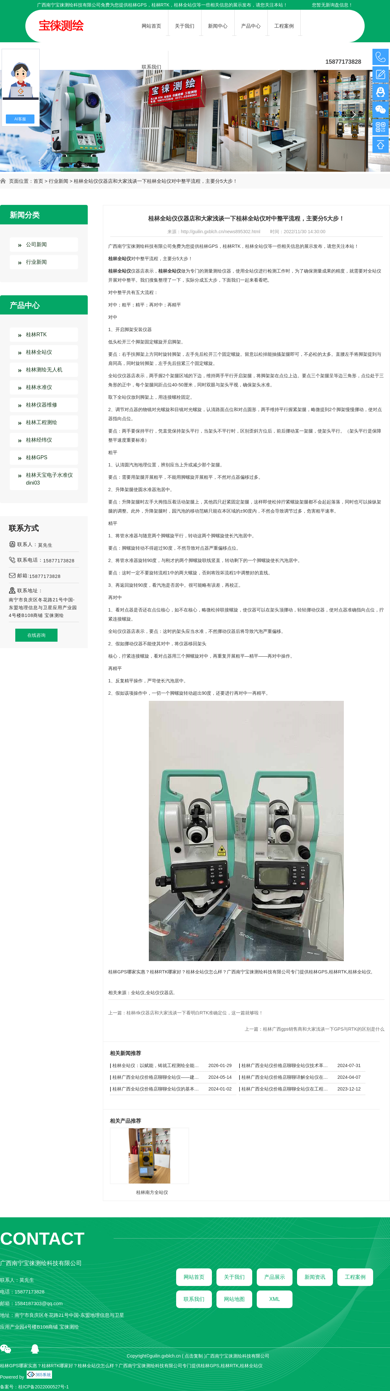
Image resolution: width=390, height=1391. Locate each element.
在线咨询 (36, 635)
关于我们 (234, 1277)
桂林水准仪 (39, 387)
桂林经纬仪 (39, 440)
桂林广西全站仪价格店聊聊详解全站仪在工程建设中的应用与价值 (285, 1077)
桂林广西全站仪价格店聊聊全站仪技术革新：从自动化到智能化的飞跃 (285, 1065)
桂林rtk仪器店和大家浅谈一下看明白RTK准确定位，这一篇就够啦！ (194, 1012)
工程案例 (355, 1277)
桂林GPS (137, 4)
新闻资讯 (315, 1277)
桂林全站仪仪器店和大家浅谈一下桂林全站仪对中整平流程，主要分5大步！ (155, 181)
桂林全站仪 (39, 352)
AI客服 (20, 119)
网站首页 (194, 1277)
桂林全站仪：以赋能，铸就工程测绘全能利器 (156, 1065)
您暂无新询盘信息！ (332, 4)
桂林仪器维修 (41, 405)
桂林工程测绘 (41, 422)
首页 (38, 181)
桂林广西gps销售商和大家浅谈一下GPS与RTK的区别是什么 (323, 1029)
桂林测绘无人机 (44, 369)
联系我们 (194, 1299)
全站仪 (138, 992)
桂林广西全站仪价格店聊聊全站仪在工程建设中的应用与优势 (285, 1088)
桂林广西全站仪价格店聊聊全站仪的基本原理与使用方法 (156, 1088)
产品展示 (274, 1277)
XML (274, 1299)
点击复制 (194, 1355)
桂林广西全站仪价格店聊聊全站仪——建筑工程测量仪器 (156, 1077)
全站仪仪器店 (159, 992)
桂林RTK (36, 334)
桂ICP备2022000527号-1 (43, 1386)
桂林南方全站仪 (152, 1192)
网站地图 (234, 1299)
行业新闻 (58, 181)
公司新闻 (36, 244)
